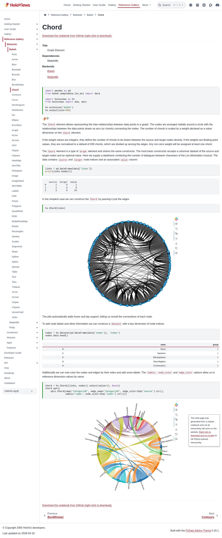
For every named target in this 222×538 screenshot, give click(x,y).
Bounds (16, 74)
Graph (15, 130)
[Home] (45, 15)
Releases (9, 357)
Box (14, 79)
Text (14, 277)
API (6, 363)
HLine (15, 135)
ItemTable (17, 186)
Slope (15, 251)
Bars (14, 64)
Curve (15, 100)
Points (15, 201)
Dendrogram (18, 105)
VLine (15, 292)
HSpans (16, 155)
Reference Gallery (129, 5)
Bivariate (16, 69)
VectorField (17, 312)
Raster (15, 226)
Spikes (15, 256)
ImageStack (18, 181)
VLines (15, 297)
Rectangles (17, 231)
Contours (16, 94)
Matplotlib (14, 322)
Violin (14, 317)
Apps (9, 342)
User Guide (99, 5)
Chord (15, 90)
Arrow (15, 59)
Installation (9, 383)
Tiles (14, 282)
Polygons (16, 206)
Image (15, 176)
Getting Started (81, 5)
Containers (12, 332)
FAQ (6, 368)
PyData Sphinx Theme (198, 530)
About (7, 378)
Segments (17, 246)
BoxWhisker (18, 84)
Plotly (12, 327)
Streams (11, 337)
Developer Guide (12, 353)
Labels (15, 191)
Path (14, 196)
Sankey (15, 236)
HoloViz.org (12, 391)
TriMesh (16, 287)
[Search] (171, 5)
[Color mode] (191, 5)
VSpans (16, 307)
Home (67, 5)
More (145, 5)
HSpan (15, 150)
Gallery (112, 5)
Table (14, 272)
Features (11, 347)
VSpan (15, 302)
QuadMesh (17, 211)
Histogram (17, 170)
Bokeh (12, 49)
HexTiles (16, 165)
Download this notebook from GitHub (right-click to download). (77, 35)
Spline (15, 261)
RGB (14, 216)
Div (13, 115)
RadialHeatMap (19, 221)
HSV (14, 145)
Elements (12, 44)
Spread (15, 267)
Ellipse (15, 120)
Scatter (15, 241)
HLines (15, 140)
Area (14, 54)
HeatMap (16, 160)
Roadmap (9, 373)
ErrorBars (17, 125)
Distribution (17, 110)
